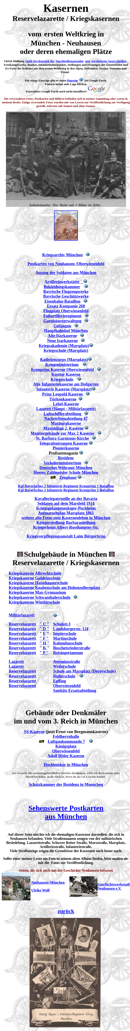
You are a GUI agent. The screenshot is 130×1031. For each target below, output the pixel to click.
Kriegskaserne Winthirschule (34, 602)
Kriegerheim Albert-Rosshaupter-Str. (66, 527)
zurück (66, 911)
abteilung (73, 413)
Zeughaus (67, 477)
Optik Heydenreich (37, 61)
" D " (44, 629)
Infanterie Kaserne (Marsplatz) (64, 389)
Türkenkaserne (62, 399)
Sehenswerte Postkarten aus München (65, 812)
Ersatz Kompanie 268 (66, 306)
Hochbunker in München (66, 764)
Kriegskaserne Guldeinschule (34, 578)
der (52, 61)
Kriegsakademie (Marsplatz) (64, 345)
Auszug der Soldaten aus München (66, 272)
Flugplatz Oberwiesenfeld (65, 311)
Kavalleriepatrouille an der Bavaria (66, 498)
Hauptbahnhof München (66, 330)
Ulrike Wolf (40, 890)
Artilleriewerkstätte (64, 281)
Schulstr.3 (61, 624)
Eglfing (59, 681)
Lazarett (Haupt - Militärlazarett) (66, 408)
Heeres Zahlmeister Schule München (66, 472)
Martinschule (65, 638)
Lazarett (16, 661)
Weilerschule (64, 666)
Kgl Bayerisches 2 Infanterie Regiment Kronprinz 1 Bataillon (66, 486)
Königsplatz (65, 746)
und (87, 61)
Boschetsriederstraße (71, 648)
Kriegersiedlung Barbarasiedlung (65, 522)
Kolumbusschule (67, 643)
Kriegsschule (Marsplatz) (66, 350)
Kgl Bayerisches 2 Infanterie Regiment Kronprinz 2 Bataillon (66, 490)
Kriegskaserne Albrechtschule (35, 573)
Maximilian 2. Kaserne (63, 428)
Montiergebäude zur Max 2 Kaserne (62, 433)
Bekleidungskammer (62, 286)
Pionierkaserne (66, 448)
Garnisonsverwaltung (62, 321)
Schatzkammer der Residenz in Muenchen (66, 784)
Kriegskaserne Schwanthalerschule (40, 597)
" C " (44, 624)
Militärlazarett (22, 615)
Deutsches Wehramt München (65, 467)
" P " (44, 652)
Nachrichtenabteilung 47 (66, 418)
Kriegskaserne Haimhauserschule (38, 583)
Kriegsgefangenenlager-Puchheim (65, 508)
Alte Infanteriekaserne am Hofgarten (65, 384)
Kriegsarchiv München (62, 255)
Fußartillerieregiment (62, 316)
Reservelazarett (22, 624)
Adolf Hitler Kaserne (65, 756)
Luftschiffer (54, 413)
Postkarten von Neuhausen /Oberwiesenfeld (65, 264)
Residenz (66, 458)
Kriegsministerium (62, 364)
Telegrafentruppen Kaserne (63, 443)
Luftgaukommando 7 (66, 741)
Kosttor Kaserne (65, 374)
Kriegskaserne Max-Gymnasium (37, 592)
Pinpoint (72, 80)
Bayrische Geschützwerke (66, 296)
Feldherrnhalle (66, 736)
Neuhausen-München (48, 882)
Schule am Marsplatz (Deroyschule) (84, 671)
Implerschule (64, 633)
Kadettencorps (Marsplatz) (64, 359)
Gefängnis (62, 326)
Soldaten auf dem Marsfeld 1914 (66, 503)
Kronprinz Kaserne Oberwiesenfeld (62, 369)
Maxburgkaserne (66, 423)
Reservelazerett (22, 648)
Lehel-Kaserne (66, 404)
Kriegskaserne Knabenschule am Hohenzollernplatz (54, 587)
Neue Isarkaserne (62, 340)
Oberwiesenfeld (67, 685)
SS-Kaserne (34, 731)
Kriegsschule (62, 379)
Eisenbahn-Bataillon (62, 301)
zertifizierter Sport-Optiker (109, 61)
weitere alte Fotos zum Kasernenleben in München (66, 518)
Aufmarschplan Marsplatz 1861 (66, 513)
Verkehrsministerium (62, 463)
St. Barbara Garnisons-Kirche (62, 438)
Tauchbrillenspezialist (70, 61)
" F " (44, 638)
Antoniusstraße (66, 661)
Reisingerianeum (68, 652)
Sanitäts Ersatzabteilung (74, 690)
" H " (44, 643)
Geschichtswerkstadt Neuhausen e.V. (114, 886)
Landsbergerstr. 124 (70, 629)
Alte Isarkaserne (62, 335)
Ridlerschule (64, 676)
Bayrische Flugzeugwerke (65, 291)
